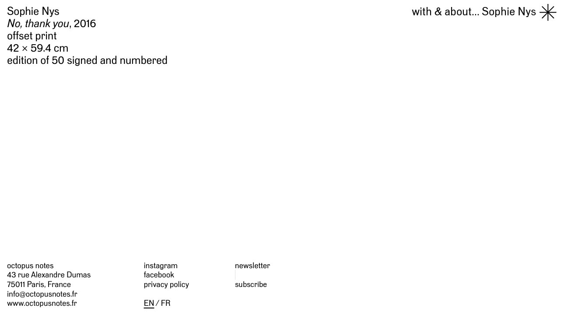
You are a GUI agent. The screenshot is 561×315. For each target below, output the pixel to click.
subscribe (251, 284)
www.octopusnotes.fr (42, 303)
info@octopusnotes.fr (42, 294)
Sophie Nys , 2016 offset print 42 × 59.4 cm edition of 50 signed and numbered (87, 36)
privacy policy (166, 284)
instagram (161, 265)
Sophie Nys (474, 11)
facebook (159, 274)
